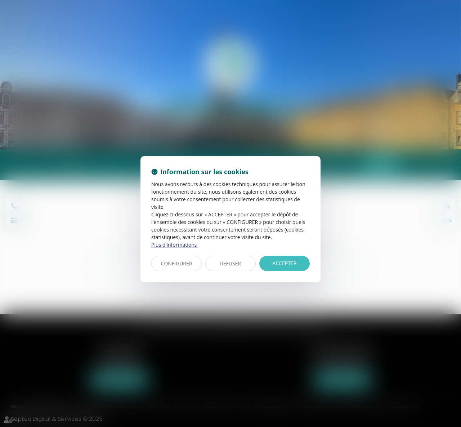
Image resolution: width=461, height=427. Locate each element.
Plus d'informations (174, 244)
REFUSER (230, 263)
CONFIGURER (176, 263)
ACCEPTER (285, 263)
